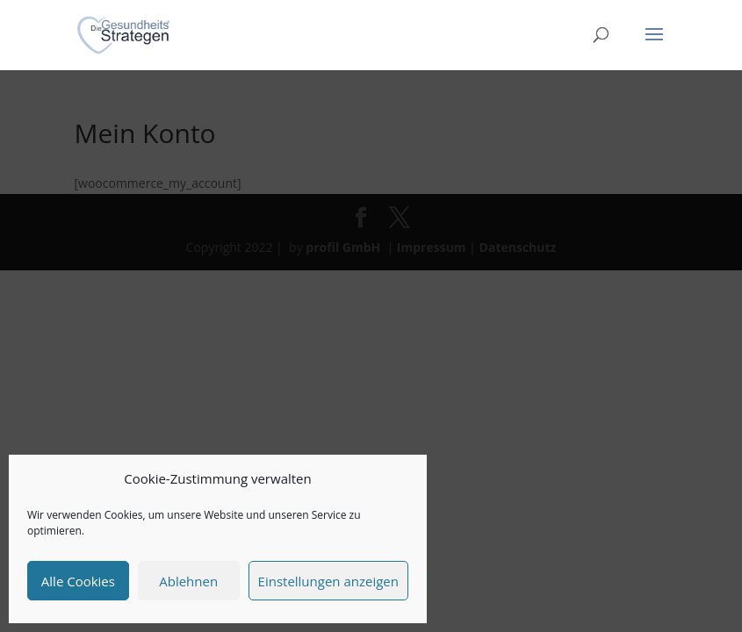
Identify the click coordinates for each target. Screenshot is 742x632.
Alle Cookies (78, 581)
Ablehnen (188, 581)
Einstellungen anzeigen (328, 581)
